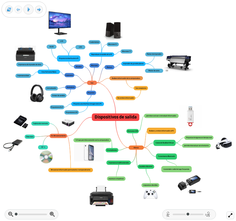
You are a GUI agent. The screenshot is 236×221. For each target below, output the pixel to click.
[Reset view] (9, 9)
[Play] (28, 9)
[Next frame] (39, 9)
